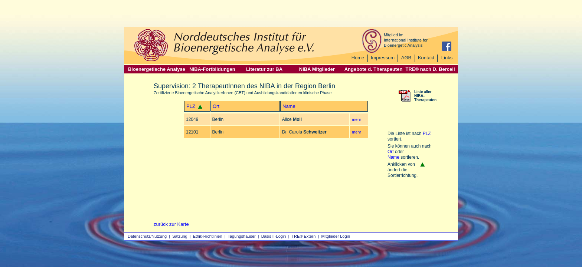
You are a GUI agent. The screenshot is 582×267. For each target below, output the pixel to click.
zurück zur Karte (171, 224)
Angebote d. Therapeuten (373, 69)
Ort (216, 106)
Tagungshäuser (242, 236)
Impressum (383, 57)
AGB (406, 57)
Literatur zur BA (264, 69)
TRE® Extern (303, 236)
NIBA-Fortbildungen (212, 69)
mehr (356, 119)
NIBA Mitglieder (317, 69)
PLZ (190, 106)
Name (288, 106)
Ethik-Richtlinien (207, 236)
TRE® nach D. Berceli (430, 69)
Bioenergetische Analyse (156, 69)
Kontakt (426, 57)
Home (358, 57)
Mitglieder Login (335, 236)
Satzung (179, 236)
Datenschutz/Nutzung (147, 236)
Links (446, 57)
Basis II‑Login (273, 236)
